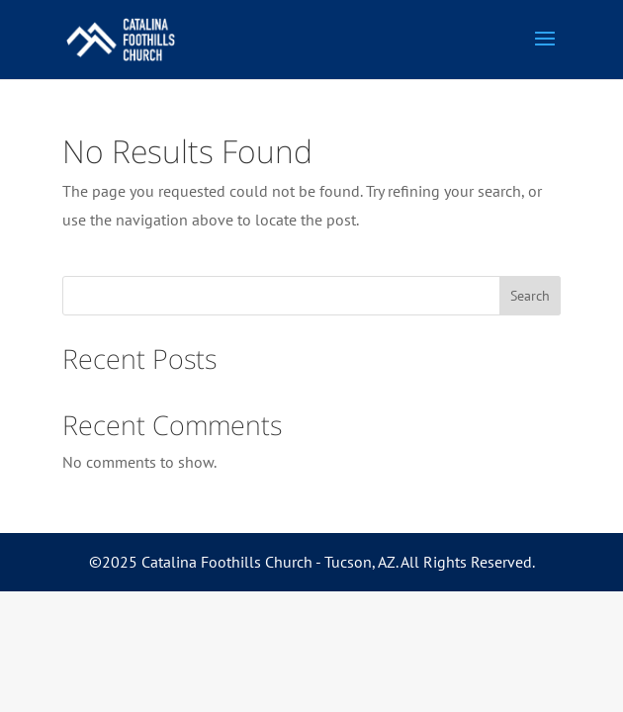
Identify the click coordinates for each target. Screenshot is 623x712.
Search (530, 296)
